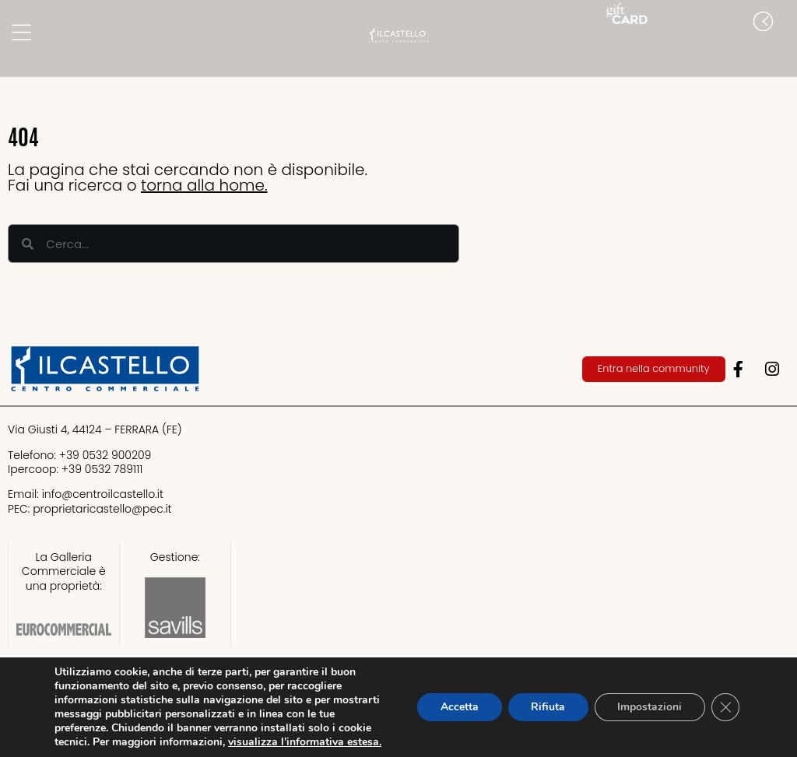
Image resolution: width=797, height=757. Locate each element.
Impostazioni (649, 706)
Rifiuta (547, 706)
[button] (781, 53)
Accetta (458, 706)
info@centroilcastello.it (102, 494)
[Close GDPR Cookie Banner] (725, 707)
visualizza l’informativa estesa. (304, 741)
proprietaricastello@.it (102, 509)
